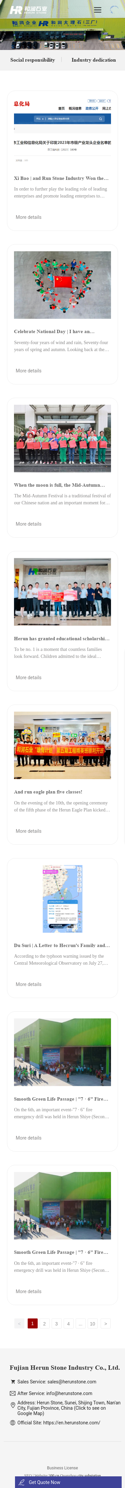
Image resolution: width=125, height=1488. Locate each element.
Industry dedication (94, 60)
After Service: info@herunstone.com (54, 1393)
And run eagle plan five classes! (48, 791)
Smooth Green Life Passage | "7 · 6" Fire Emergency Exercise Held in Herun (58, 1101)
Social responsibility (32, 60)
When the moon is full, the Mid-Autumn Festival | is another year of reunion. (57, 487)
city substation (89, 1475)
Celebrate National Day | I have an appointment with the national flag (52, 333)
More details (28, 217)
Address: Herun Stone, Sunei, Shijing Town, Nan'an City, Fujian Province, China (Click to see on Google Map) (68, 1408)
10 (92, 1323)
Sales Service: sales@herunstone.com (56, 1381)
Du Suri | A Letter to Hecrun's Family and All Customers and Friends (59, 947)
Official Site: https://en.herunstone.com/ (58, 1422)
